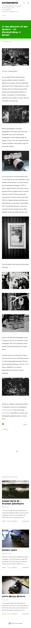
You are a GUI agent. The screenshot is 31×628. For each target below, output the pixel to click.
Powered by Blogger (15, 623)
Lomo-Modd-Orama (13, 596)
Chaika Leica (9, 550)
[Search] (24, 3)
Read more (25, 521)
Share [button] (25, 424)
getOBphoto (10, 3)
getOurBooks (6, 413)
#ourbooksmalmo (7, 410)
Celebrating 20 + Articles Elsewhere (13, 502)
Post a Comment (12, 521)
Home (4, 15)
